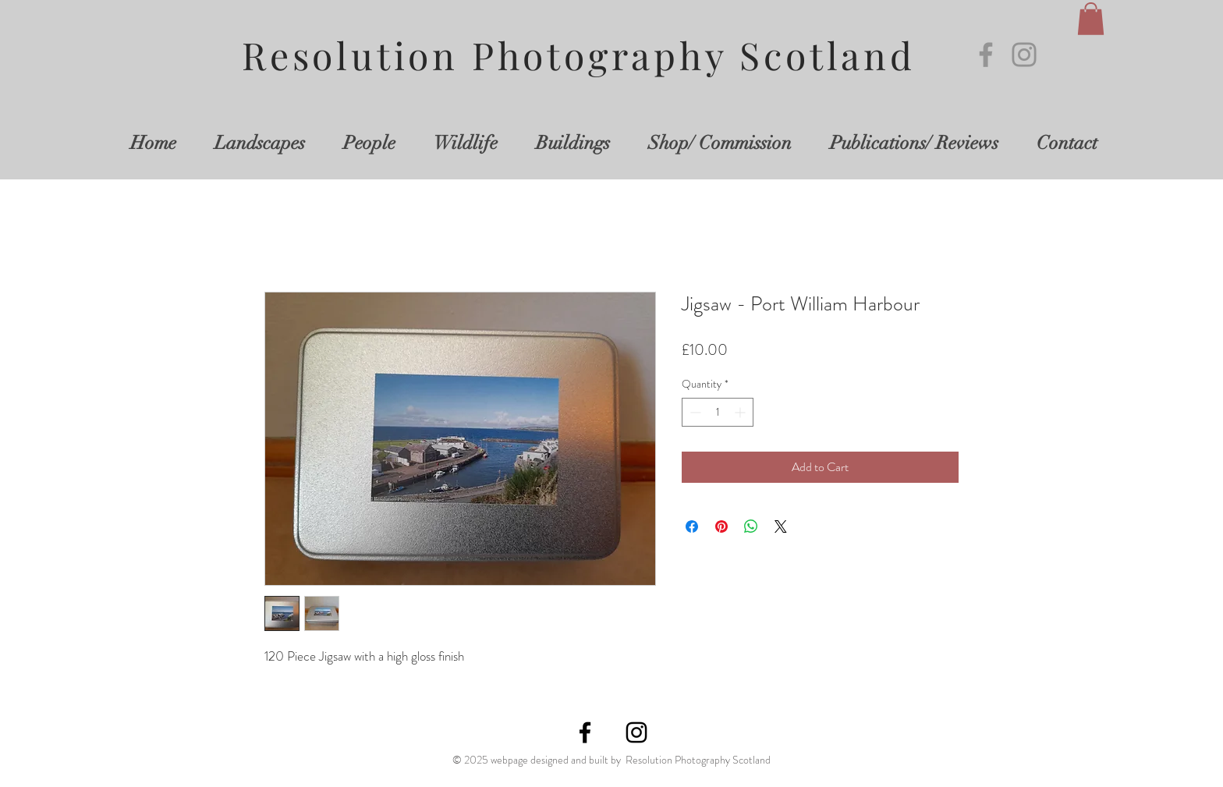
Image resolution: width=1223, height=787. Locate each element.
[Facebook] (986, 54)
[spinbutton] (718, 412)
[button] (1090, 18)
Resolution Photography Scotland (579, 55)
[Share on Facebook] (691, 526)
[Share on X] (780, 526)
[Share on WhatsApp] (751, 526)
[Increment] (741, 412)
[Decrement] (694, 412)
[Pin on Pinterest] (721, 526)
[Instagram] (1024, 54)
